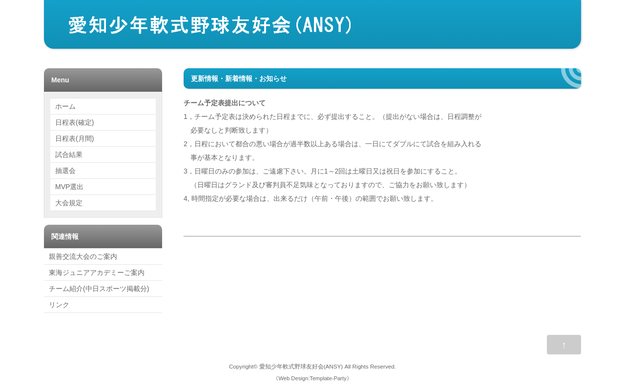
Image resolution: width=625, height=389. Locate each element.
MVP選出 (69, 187)
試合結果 (69, 154)
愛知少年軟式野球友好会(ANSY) (301, 366)
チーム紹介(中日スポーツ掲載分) (99, 288)
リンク (59, 305)
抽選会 (65, 171)
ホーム (65, 106)
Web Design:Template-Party (312, 378)
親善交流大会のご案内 (83, 256)
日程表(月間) (74, 138)
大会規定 (69, 203)
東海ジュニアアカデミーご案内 (97, 272)
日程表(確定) (74, 122)
